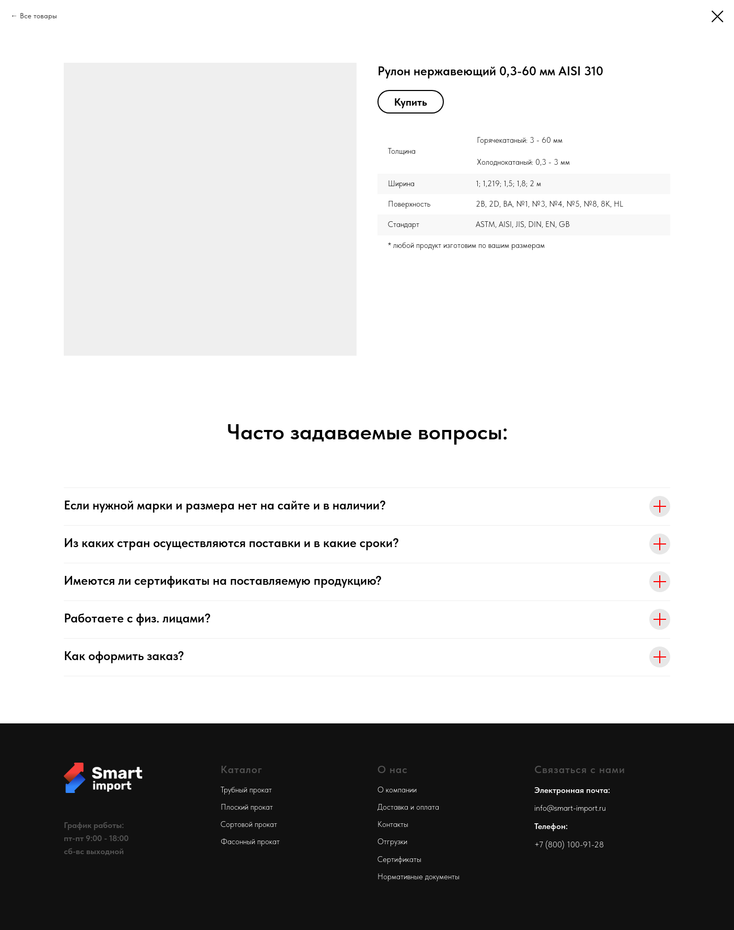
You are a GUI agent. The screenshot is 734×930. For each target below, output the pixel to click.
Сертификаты (399, 859)
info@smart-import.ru (570, 808)
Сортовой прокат (249, 824)
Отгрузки (392, 841)
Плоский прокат (247, 807)
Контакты (392, 824)
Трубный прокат (246, 790)
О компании (397, 790)
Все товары (38, 16)
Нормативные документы (418, 876)
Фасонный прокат (250, 841)
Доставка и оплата (408, 807)
